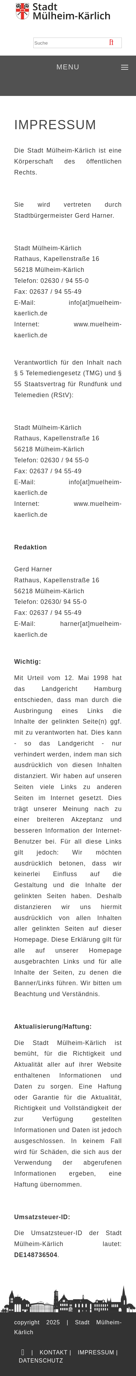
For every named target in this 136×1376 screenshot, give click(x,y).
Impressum (96, 1352)
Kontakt (54, 1352)
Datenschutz (41, 1361)
